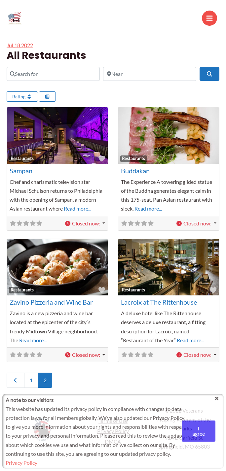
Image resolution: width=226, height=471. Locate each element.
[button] (84, 225)
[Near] (149, 77)
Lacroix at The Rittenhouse (159, 305)
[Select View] (47, 99)
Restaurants (22, 161)
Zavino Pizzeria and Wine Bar (51, 305)
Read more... (77, 211)
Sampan (21, 173)
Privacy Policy (21, 462)
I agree (198, 431)
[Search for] (53, 77)
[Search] (209, 77)
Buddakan (135, 173)
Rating (22, 99)
